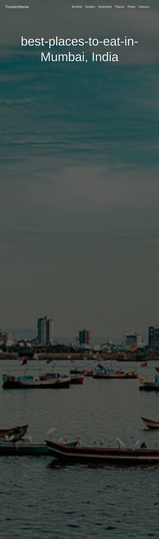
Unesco (144, 6)
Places (119, 6)
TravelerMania (17, 7)
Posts (131, 6)
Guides (90, 6)
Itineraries (105, 6)
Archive (77, 6)
